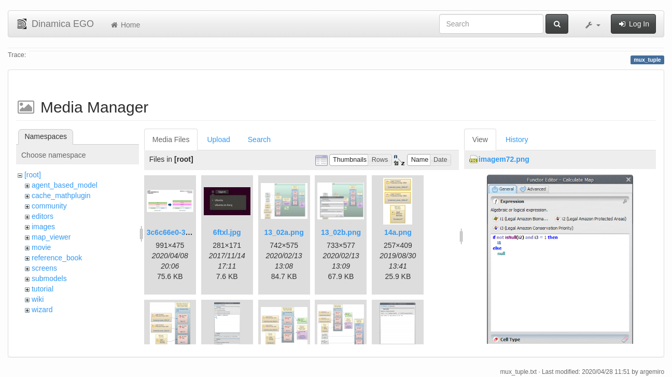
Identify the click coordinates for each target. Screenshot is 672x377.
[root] (32, 175)
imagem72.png (504, 159)
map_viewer (51, 237)
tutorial (42, 289)
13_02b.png (341, 232)
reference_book (57, 258)
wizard (42, 309)
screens (44, 268)
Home (124, 25)
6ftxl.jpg (227, 232)
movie (41, 247)
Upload (218, 139)
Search (259, 139)
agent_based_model (64, 185)
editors (42, 216)
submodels (49, 278)
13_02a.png (283, 232)
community (49, 206)
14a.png (398, 232)
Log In (633, 24)
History (517, 139)
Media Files (171, 139)
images (43, 226)
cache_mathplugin (61, 195)
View (480, 139)
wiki (38, 299)
